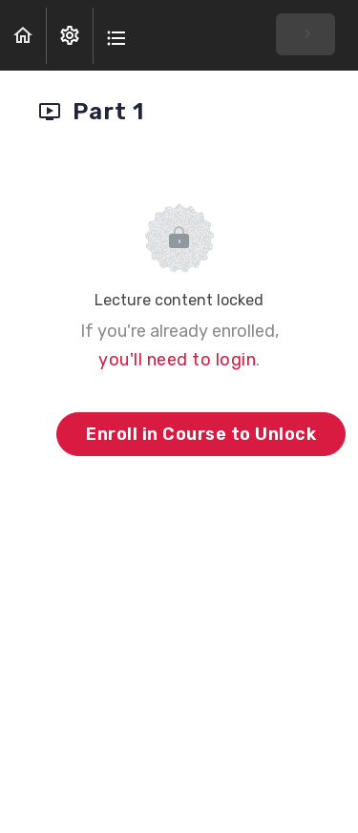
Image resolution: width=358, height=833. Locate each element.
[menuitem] (70, 36)
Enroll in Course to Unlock (201, 434)
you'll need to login (177, 359)
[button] (23, 36)
